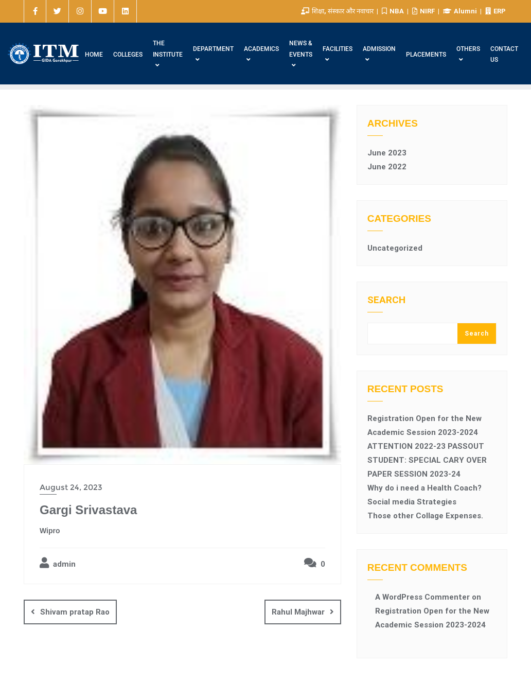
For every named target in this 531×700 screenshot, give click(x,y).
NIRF (424, 11)
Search (386, 300)
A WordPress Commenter (422, 597)
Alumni (461, 11)
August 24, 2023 (71, 487)
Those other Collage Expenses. (425, 515)
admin (58, 563)
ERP (495, 11)
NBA (393, 11)
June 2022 (386, 166)
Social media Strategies (411, 501)
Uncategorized (394, 248)
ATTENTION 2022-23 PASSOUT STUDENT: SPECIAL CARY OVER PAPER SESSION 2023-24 (427, 460)
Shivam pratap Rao (75, 612)
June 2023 (386, 152)
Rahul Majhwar (298, 612)
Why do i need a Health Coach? (424, 488)
